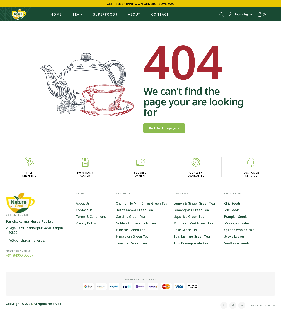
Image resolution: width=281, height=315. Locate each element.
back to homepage (164, 128)
